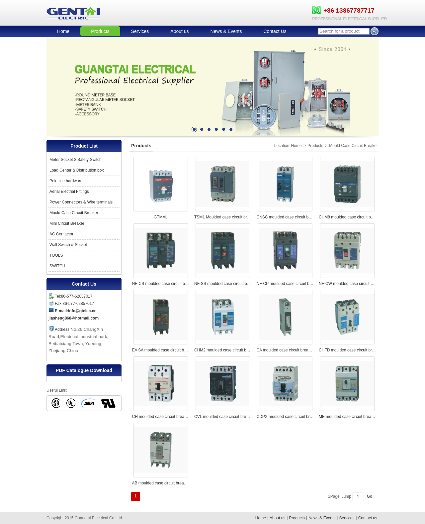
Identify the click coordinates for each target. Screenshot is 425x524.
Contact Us (275, 31)
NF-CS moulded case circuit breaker (161, 283)
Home (63, 31)
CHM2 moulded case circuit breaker (223, 350)
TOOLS (56, 255)
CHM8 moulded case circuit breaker (347, 217)
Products (100, 31)
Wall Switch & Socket (68, 244)
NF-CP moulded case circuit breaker (285, 283)
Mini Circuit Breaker (66, 223)
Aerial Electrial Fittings (69, 191)
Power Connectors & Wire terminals (81, 202)
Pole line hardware (65, 181)
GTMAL (160, 217)
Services (140, 31)
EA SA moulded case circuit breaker (161, 350)
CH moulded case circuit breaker (161, 416)
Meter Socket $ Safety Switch (75, 159)
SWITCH (57, 266)
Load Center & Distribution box (76, 170)
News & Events (226, 31)
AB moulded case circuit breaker (161, 483)
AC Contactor (61, 234)
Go (369, 496)
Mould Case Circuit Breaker (73, 212)
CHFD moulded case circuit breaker (347, 350)
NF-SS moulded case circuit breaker (223, 283)
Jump (346, 496)
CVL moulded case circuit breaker (223, 416)
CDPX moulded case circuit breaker (285, 416)
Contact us (367, 518)
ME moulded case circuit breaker (347, 416)
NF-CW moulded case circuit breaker (347, 283)
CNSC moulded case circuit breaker (285, 217)
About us (179, 31)
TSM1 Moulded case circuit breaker (223, 217)
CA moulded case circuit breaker (285, 350)
